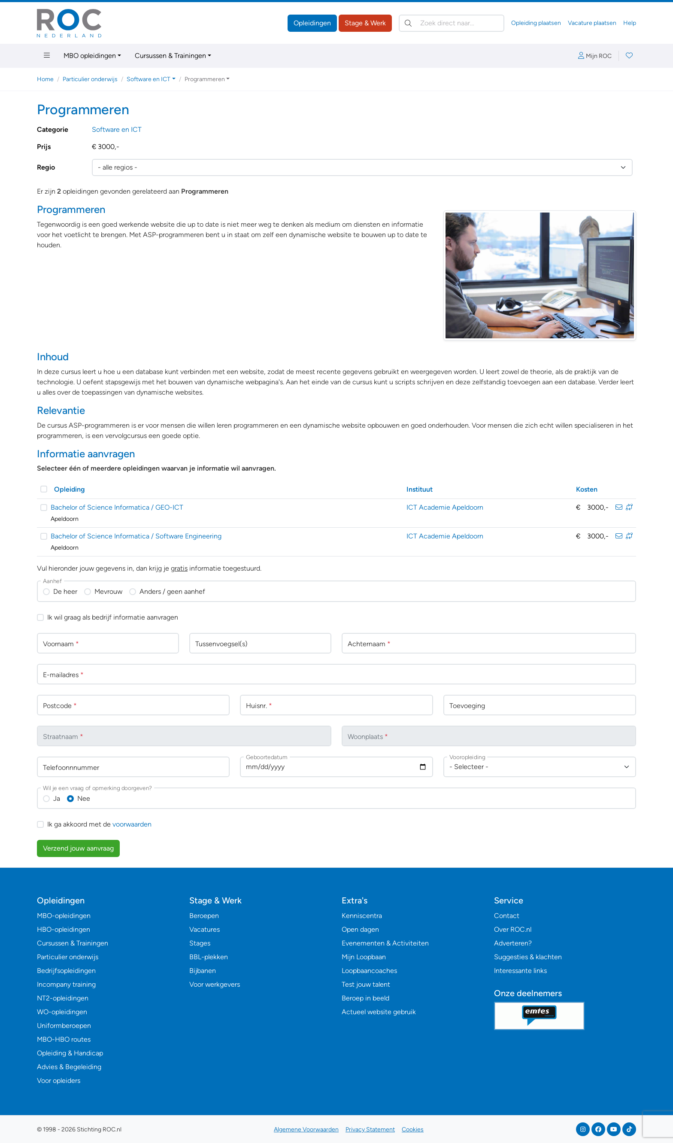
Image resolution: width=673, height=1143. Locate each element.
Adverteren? (513, 943)
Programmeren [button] (205, 79)
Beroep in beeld (365, 998)
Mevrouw (108, 591)
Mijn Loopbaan (364, 957)
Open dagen (360, 929)
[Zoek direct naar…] (451, 23)
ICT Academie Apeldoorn (444, 507)
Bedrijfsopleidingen (66, 971)
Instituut (419, 489)
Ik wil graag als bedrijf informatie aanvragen (112, 617)
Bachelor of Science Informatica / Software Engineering (136, 536)
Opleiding (69, 489)
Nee (83, 798)
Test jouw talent (366, 984)
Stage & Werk (365, 23)
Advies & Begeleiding (69, 1067)
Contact (506, 916)
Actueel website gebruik (379, 1012)
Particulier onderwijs (90, 79)
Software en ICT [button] (148, 79)
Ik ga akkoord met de (99, 824)
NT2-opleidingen (62, 998)
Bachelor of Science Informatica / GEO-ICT (117, 507)
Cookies (413, 1129)
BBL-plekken (208, 957)
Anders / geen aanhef (172, 591)
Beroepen (204, 916)
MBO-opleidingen (64, 916)
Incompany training (66, 984)
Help (629, 23)
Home (45, 79)
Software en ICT (117, 129)
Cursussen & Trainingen (170, 56)
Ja (56, 798)
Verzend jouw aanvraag (78, 848)
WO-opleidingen (62, 1012)
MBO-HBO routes (64, 1039)
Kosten (586, 489)
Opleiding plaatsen (536, 23)
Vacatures (204, 929)
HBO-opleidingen (63, 929)
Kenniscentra (362, 916)
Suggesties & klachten (528, 957)
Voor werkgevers (214, 984)
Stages (199, 943)
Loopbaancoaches (369, 971)
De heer (65, 591)
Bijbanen (202, 971)
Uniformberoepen (64, 1025)
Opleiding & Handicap (70, 1053)
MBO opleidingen (90, 56)
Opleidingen (312, 23)
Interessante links (520, 971)
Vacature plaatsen (592, 23)
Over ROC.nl (512, 929)
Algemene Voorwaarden (306, 1129)
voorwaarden (132, 824)
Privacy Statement (370, 1129)
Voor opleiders (58, 1080)
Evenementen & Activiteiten (385, 943)
